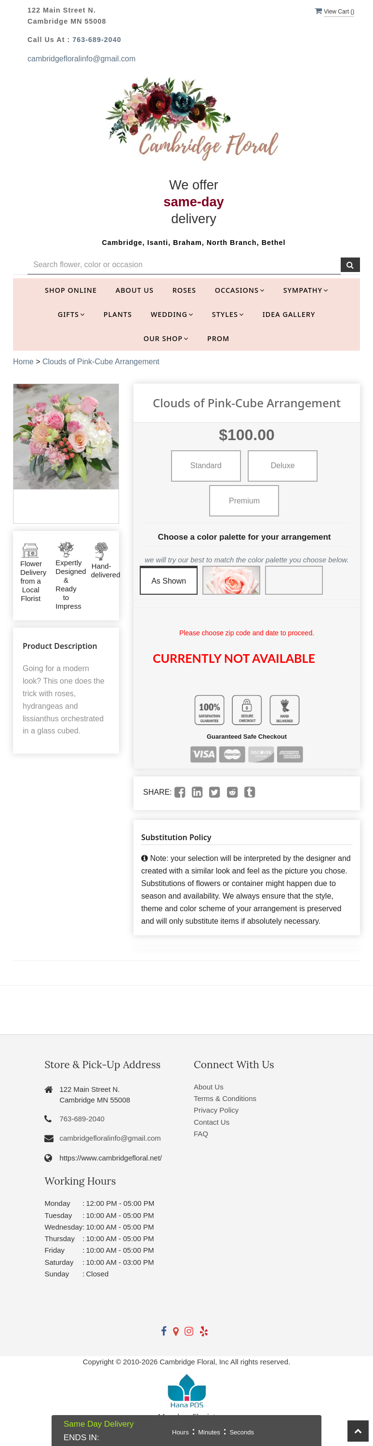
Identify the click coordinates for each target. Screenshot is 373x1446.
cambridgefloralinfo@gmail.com (81, 59)
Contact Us (211, 1122)
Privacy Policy (216, 1110)
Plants (118, 314)
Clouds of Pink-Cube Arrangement (101, 362)
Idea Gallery (289, 314)
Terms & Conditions (225, 1098)
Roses (184, 290)
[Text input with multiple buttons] (184, 265)
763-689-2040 (96, 39)
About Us (135, 290)
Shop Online (71, 290)
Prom (218, 338)
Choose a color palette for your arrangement (244, 537)
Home (23, 362)
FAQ (201, 1134)
